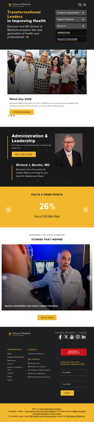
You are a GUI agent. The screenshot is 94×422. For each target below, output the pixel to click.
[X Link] (66, 337)
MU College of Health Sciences (39, 370)
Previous (8, 209)
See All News (47, 318)
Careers (10, 364)
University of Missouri (36, 354)
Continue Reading (21, 112)
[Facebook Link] (60, 337)
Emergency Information (74, 352)
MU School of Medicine (36, 373)
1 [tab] (9, 116)
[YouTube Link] (72, 337)
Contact (83, 332)
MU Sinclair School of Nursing (39, 377)
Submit (67, 393)
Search (79, 5)
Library (9, 380)
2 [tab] (11, 116)
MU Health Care (34, 363)
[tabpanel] (47, 84)
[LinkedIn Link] (83, 337)
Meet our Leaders (23, 154)
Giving (9, 377)
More (84, 5)
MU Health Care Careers (37, 367)
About (9, 354)
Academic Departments (15, 357)
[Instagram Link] (78, 337)
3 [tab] (14, 116)
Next (85, 209)
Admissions (11, 360)
